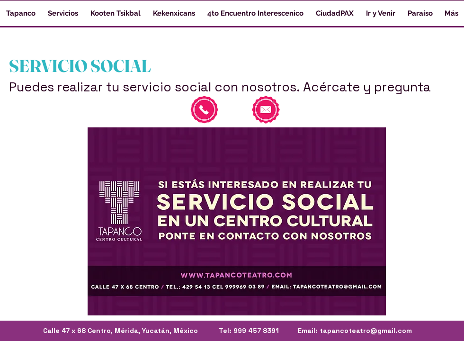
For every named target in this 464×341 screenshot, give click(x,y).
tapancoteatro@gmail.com (366, 330)
